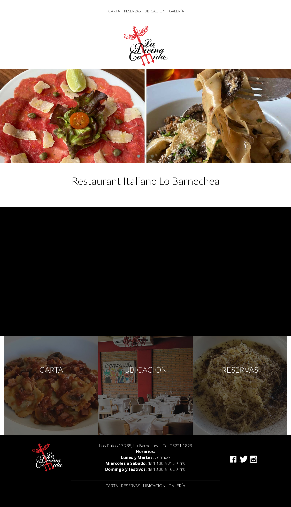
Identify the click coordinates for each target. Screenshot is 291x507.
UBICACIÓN (154, 11)
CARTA (114, 11)
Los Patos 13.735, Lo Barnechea (129, 446)
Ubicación (154, 486)
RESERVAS (132, 11)
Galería (177, 486)
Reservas (130, 486)
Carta (111, 486)
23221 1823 (181, 446)
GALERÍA (176, 11)
